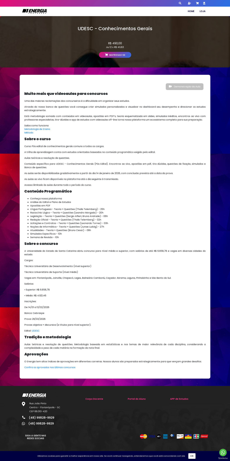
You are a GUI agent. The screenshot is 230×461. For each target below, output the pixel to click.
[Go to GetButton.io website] (223, 458)
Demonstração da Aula (184, 86)
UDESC (35, 330)
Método (28, 132)
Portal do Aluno (137, 398)
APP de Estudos (179, 398)
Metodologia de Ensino (37, 129)
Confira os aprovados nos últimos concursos (49, 367)
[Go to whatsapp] (223, 452)
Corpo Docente (94, 398)
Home (191, 11)
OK (192, 456)
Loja (203, 11)
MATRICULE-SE (115, 54)
